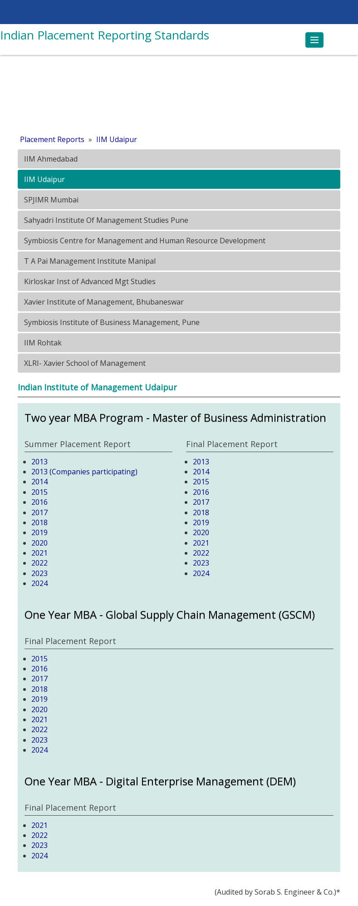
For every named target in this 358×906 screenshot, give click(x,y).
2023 (39, 573)
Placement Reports (52, 139)
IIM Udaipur (116, 139)
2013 (39, 462)
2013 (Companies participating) (84, 472)
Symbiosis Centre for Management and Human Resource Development (143, 241)
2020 (39, 543)
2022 (39, 563)
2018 (39, 522)
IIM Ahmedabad (50, 159)
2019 (39, 532)
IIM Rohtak (42, 343)
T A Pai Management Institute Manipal (89, 261)
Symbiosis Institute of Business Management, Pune (111, 322)
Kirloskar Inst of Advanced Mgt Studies (89, 281)
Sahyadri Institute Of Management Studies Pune (105, 220)
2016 (39, 502)
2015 (39, 492)
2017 (39, 512)
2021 (39, 553)
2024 (39, 583)
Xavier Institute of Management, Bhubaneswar (103, 302)
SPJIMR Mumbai (50, 200)
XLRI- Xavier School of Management (84, 363)
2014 (39, 482)
